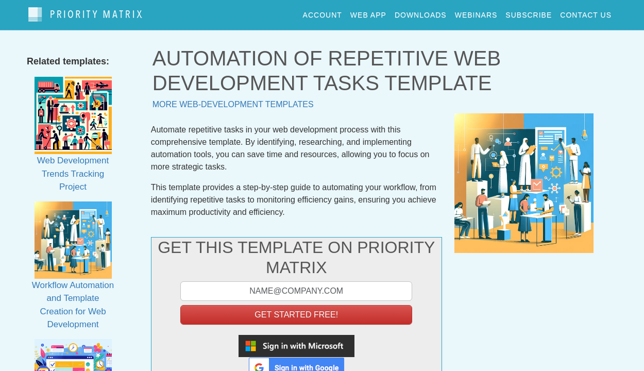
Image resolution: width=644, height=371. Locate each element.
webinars (476, 12)
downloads (421, 12)
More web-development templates (233, 99)
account (322, 12)
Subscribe (528, 12)
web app (368, 12)
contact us (586, 12)
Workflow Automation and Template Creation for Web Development (73, 277)
